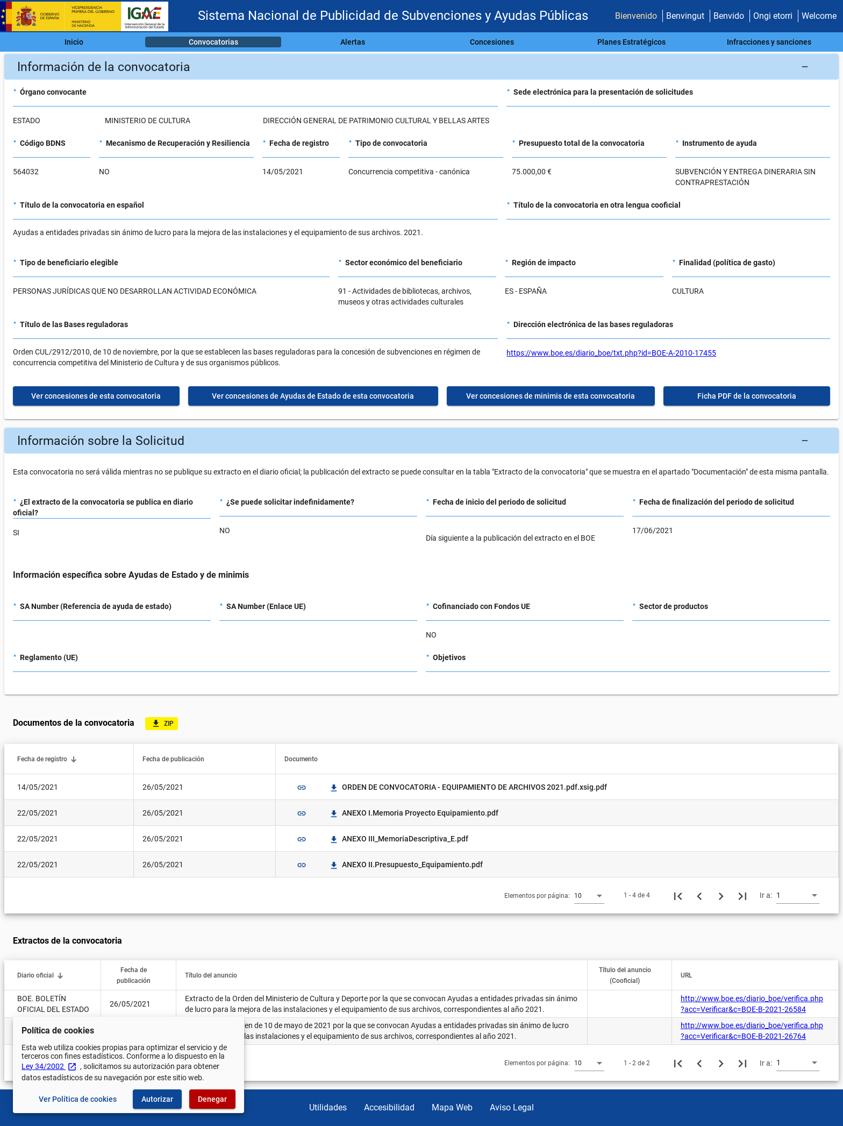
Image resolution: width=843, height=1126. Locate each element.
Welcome (819, 16)
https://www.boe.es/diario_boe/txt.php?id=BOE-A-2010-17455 (611, 353)
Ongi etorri (772, 16)
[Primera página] (678, 895)
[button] (421, 67)
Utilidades (328, 1107)
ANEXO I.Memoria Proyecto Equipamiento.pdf (413, 813)
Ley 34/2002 (49, 1066)
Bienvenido (636, 16)
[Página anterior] (699, 895)
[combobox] (589, 895)
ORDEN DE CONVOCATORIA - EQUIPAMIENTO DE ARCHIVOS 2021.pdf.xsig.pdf (468, 787)
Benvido (728, 16)
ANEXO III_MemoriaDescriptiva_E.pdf (398, 838)
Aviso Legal (512, 1107)
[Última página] (742, 895)
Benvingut (685, 16)
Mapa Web (452, 1107)
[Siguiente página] (721, 895)
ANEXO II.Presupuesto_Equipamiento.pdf (405, 864)
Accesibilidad (389, 1107)
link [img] (301, 787)
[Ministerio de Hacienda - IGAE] (88, 16)
